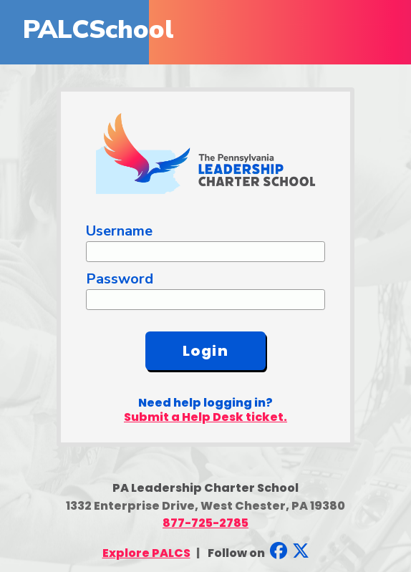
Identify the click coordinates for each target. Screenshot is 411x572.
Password (119, 279)
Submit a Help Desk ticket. (205, 417)
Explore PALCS (146, 553)
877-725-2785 (205, 523)
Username (119, 231)
